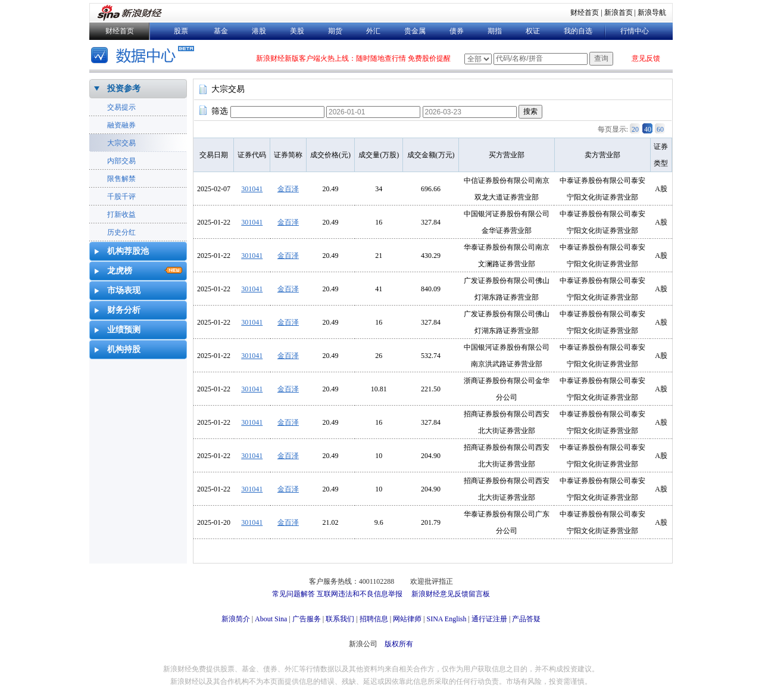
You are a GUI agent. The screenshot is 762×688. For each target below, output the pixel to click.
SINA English (446, 619)
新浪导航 (652, 12)
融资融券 (121, 125)
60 (660, 129)
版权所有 (399, 644)
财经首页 (584, 12)
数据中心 (144, 56)
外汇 (373, 31)
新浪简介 (235, 619)
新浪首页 (618, 12)
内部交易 (121, 161)
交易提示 (121, 107)
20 (635, 129)
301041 (252, 189)
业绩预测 (123, 329)
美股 (297, 31)
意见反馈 (646, 58)
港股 (259, 31)
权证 (533, 31)
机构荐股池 (128, 251)
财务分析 (123, 310)
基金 (221, 31)
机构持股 (123, 349)
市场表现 (123, 290)
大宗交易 (121, 143)
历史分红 (121, 232)
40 (647, 129)
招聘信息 (374, 619)
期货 (335, 31)
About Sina (271, 619)
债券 (456, 31)
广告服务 (306, 619)
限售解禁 (121, 179)
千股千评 (121, 196)
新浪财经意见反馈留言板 (450, 594)
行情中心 (634, 31)
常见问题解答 (293, 594)
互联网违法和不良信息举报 (359, 594)
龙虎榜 (119, 270)
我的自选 (578, 31)
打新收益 (121, 214)
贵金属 (415, 31)
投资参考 (123, 88)
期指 (495, 31)
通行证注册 (489, 619)
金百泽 (288, 189)
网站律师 (407, 619)
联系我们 (340, 619)
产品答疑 (526, 619)
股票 (181, 31)
